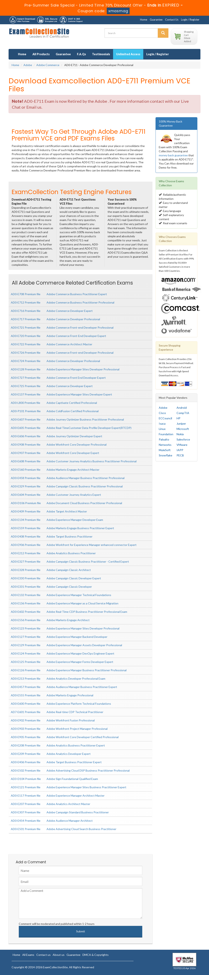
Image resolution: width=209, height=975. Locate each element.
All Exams (28, 954)
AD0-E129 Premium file (25, 645)
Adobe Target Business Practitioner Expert (74, 762)
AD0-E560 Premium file (25, 469)
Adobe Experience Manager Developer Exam (75, 519)
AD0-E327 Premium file (25, 561)
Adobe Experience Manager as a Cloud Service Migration (82, 603)
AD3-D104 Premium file (26, 779)
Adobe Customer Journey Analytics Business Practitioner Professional (92, 461)
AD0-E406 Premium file (25, 762)
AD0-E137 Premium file (25, 394)
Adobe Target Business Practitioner (69, 536)
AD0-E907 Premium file (25, 453)
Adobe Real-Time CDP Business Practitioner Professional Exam (87, 611)
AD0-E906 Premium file (25, 545)
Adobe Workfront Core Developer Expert (73, 453)
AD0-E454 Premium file (25, 820)
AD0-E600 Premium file (25, 703)
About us (58, 954)
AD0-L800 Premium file (25, 402)
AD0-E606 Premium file (25, 436)
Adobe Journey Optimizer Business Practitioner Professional (85, 419)
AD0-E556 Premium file (25, 620)
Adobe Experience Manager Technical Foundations (79, 595)
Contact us (43, 954)
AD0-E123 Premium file (25, 628)
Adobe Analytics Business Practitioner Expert (76, 745)
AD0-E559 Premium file (25, 528)
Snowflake (165, 455)
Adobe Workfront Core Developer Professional (77, 444)
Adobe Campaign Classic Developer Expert (74, 578)
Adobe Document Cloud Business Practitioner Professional (84, 503)
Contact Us (171, 19)
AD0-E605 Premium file (25, 428)
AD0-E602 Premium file (25, 611)
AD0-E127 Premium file (25, 636)
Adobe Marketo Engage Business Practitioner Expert (80, 528)
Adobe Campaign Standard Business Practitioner (78, 812)
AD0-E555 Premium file (25, 695)
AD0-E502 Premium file (25, 770)
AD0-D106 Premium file (26, 503)
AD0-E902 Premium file (25, 720)
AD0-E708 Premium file (25, 294)
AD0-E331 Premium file (25, 586)
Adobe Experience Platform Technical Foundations (79, 703)
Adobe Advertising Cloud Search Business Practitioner (81, 829)
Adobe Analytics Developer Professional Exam (76, 678)
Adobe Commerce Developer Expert (70, 310)
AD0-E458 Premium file (25, 478)
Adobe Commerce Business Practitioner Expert (77, 294)
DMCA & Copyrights (95, 954)
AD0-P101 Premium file (26, 411)
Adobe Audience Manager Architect (70, 820)
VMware (182, 444)
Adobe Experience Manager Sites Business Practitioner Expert (86, 787)
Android (182, 407)
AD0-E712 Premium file (25, 302)
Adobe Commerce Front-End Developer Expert (76, 336)
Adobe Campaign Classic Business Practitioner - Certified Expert (88, 561)
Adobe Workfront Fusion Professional (71, 720)
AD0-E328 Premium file (25, 570)
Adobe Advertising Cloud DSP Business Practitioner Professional (88, 770)
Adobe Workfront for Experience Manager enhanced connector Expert (92, 545)
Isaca (162, 423)
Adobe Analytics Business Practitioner (71, 553)
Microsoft (183, 429)
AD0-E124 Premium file (25, 653)
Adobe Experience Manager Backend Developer (77, 636)
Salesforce (183, 439)
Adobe (27, 65)
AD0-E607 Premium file (25, 419)
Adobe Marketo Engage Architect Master (73, 469)
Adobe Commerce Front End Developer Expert (76, 377)
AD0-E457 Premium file (25, 687)
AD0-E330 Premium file (25, 578)
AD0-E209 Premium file (25, 753)
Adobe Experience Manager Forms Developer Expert (80, 662)
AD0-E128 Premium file (25, 369)
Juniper (181, 423)
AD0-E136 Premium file (25, 603)
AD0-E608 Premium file (25, 461)
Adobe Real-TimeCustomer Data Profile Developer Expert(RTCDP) (89, 428)
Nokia (180, 434)
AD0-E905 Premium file (25, 737)
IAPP (180, 450)
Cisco (162, 413)
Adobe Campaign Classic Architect (69, 570)
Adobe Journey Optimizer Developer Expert (74, 436)
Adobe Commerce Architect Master (69, 344)
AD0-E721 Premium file (25, 327)
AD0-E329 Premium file (25, 486)
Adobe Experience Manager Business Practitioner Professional (87, 670)
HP (178, 418)
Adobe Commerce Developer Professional (73, 319)
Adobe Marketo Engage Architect (68, 620)
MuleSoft (165, 450)
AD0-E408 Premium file (25, 536)
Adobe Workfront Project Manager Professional (77, 728)
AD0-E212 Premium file (25, 553)
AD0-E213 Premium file (25, 678)
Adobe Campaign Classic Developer (69, 586)
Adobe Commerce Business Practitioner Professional (80, 302)
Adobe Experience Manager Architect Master (75, 795)
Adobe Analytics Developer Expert (69, 753)
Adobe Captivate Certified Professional (72, 402)
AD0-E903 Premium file (25, 728)
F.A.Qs (81, 54)
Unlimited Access (128, 54)
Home (143, 19)
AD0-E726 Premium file (25, 352)
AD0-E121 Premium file (25, 787)
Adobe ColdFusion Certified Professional (73, 411)
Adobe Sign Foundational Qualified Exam (72, 779)
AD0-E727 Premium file (25, 377)
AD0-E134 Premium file (25, 519)
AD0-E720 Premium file (25, 336)
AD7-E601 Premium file (25, 712)
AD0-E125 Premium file (25, 662)
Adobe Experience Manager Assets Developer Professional (84, 645)
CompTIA (183, 413)
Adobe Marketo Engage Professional (70, 695)
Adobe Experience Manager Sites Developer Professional (83, 369)
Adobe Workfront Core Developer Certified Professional (83, 737)
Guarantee (156, 19)
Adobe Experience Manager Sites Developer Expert (79, 394)
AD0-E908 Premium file (25, 444)
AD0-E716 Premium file (25, 310)
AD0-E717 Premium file (25, 319)
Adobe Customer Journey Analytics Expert (74, 494)
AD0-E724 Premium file (25, 361)
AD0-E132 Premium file (25, 595)
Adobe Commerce (47, 65)
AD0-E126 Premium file (25, 670)
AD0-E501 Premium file (25, 829)
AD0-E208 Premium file (25, 745)
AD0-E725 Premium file (25, 386)
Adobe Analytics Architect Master (68, 804)
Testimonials (101, 54)
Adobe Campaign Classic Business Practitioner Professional (85, 486)
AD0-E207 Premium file (25, 804)
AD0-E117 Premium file (25, 795)
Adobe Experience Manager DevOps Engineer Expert (80, 653)
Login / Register (190, 19)
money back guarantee (173, 155)
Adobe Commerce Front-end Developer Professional (80, 327)
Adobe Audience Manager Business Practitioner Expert (82, 687)
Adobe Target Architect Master (67, 511)
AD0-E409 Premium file (25, 511)
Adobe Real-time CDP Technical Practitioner (75, 712)
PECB (180, 455)
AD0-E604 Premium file (25, 494)
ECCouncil (165, 418)
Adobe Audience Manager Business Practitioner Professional (86, 478)
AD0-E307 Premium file (25, 812)
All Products (41, 54)
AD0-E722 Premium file (25, 344)
